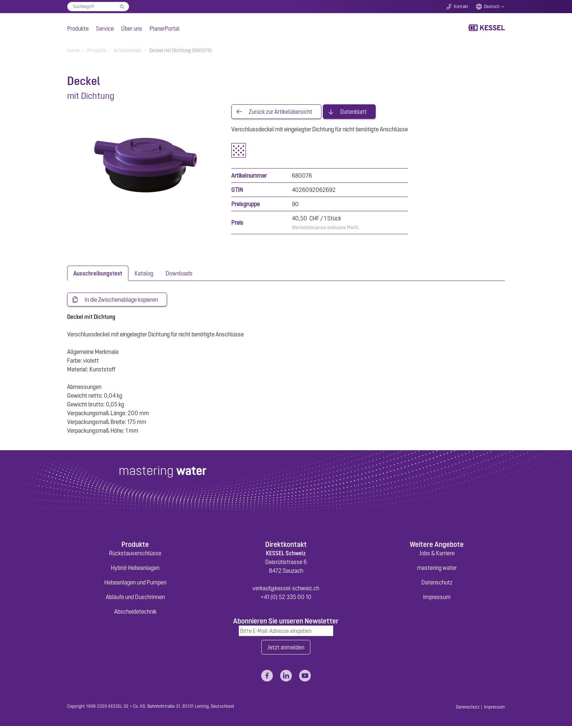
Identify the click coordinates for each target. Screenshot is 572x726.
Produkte (78, 28)
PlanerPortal (164, 28)
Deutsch (491, 6)
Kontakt (461, 6)
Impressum (437, 597)
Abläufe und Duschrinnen (135, 597)
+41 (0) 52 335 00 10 (286, 597)
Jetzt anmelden (285, 647)
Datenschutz (436, 582)
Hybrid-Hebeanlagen (135, 567)
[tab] (97, 273)
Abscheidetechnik (135, 611)
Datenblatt (353, 111)
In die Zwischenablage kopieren (121, 299)
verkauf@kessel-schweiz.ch (285, 588)
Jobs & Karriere (437, 553)
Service (105, 28)
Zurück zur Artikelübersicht (280, 111)
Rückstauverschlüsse (135, 553)
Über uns (131, 28)
